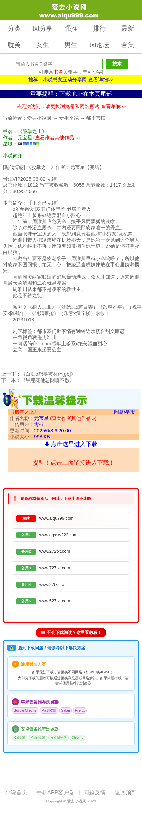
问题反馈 (95, 792)
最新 (127, 28)
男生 (70, 44)
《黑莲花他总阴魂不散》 (47, 380)
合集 (127, 44)
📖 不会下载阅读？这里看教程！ (71, 632)
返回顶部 (126, 792)
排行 (99, 28)
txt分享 (43, 28)
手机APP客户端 (55, 792)
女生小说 (69, 118)
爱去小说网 (39, 118)
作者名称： (53, 418)
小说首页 (16, 792)
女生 (42, 44)
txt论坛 (99, 44)
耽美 (14, 44)
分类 (14, 28)
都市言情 (96, 118)
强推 (70, 28)
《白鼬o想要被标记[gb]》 (48, 374)
